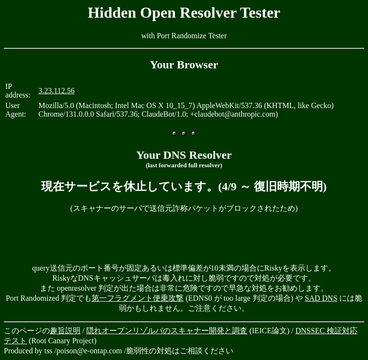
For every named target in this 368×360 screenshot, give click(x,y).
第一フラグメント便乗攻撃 (138, 298)
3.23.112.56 (56, 91)
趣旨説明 (65, 331)
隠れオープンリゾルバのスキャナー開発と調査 (166, 331)
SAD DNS (321, 298)
